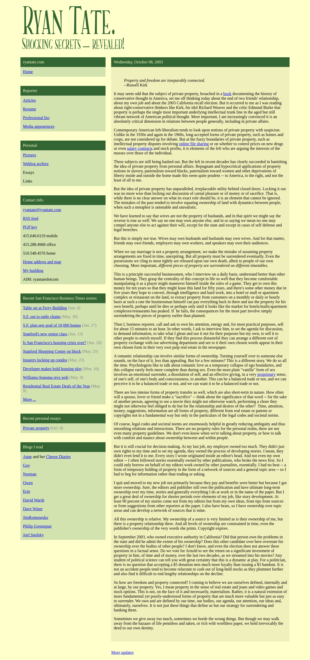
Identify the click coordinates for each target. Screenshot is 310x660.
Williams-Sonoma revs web (45, 377)
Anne (27, 456)
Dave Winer (33, 509)
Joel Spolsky (33, 535)
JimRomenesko (35, 517)
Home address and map (42, 262)
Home (28, 72)
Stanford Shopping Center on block (52, 351)
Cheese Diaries (58, 456)
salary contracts (140, 148)
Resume (29, 109)
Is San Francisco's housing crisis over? (54, 342)
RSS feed (30, 218)
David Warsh (33, 500)
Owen (28, 483)
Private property (36, 428)
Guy (26, 465)
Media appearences (38, 126)
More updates (122, 652)
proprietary (266, 374)
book (227, 94)
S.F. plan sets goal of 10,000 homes (52, 325)
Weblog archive (36, 164)
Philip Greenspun (37, 526)
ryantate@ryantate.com (42, 210)
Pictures (29, 155)
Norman (29, 474)
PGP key (30, 227)
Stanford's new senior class (45, 334)
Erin (26, 491)
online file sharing (194, 144)
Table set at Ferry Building (45, 308)
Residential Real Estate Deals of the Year (56, 386)
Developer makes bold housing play (52, 369)
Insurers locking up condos (45, 360)
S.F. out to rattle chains (42, 316)
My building (33, 270)
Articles (29, 100)
